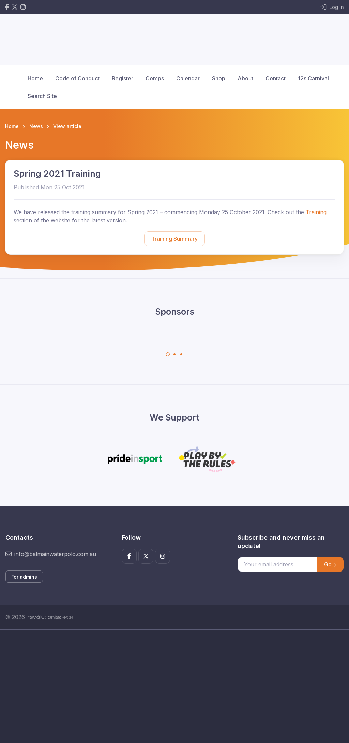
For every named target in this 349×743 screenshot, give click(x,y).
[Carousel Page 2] (174, 354)
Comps (155, 78)
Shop (218, 78)
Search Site (42, 96)
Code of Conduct (77, 78)
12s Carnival (313, 78)
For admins (24, 577)
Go (330, 564)
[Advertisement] (174, 694)
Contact (275, 78)
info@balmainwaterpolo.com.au (50, 554)
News (36, 126)
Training (316, 212)
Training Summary (174, 238)
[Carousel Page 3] (181, 354)
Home (35, 78)
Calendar (188, 78)
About (245, 78)
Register (122, 78)
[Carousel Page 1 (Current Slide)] (168, 354)
